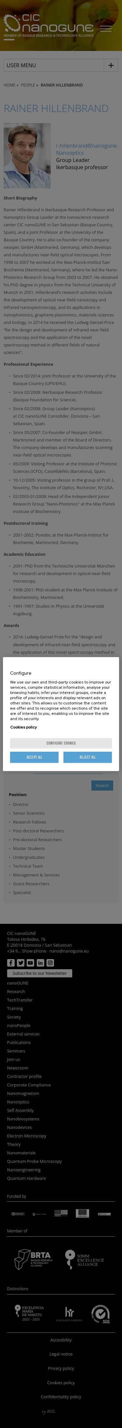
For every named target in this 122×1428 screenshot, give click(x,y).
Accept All (34, 757)
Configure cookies (61, 743)
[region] (61, 714)
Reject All (88, 757)
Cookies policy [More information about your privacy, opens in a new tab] (23, 727)
